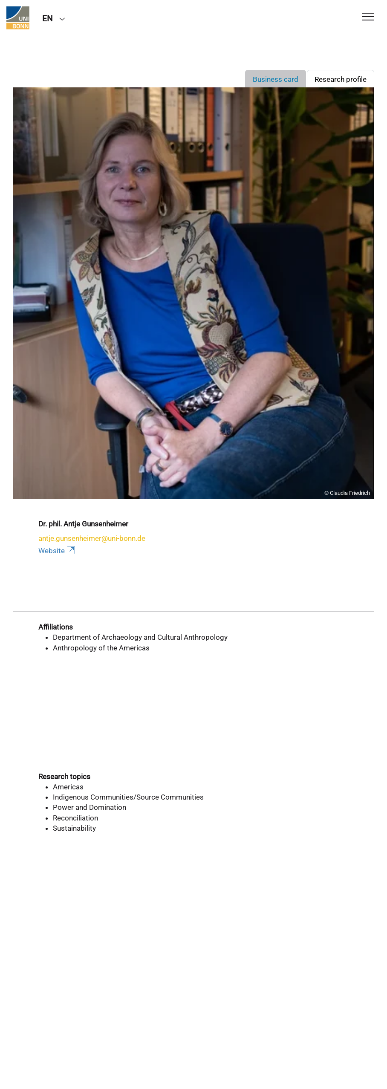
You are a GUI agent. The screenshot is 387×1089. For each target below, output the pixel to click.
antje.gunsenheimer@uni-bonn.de (91, 538)
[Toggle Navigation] (368, 17)
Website (57, 550)
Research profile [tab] (341, 79)
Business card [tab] (275, 79)
